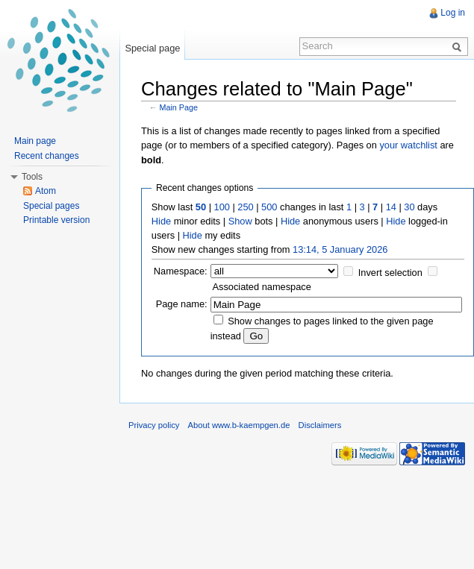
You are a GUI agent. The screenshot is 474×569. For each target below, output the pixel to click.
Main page (35, 141)
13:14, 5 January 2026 (340, 249)
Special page (152, 48)
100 (222, 207)
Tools (32, 177)
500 (269, 207)
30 (409, 207)
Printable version (56, 220)
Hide (161, 221)
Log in (452, 12)
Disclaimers (320, 425)
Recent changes (46, 156)
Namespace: (181, 271)
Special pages (51, 206)
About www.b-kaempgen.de (239, 425)
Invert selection (390, 272)
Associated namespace (262, 286)
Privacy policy (153, 425)
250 (245, 207)
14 (391, 207)
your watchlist (408, 145)
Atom (45, 191)
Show (240, 221)
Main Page (179, 107)
